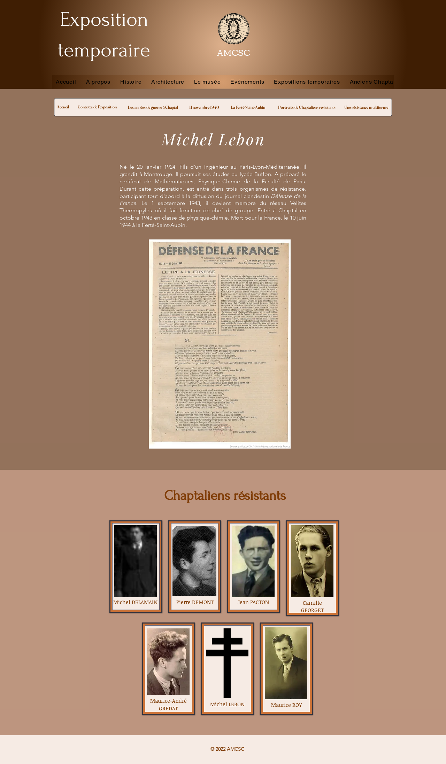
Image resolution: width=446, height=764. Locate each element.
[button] (247, 82)
